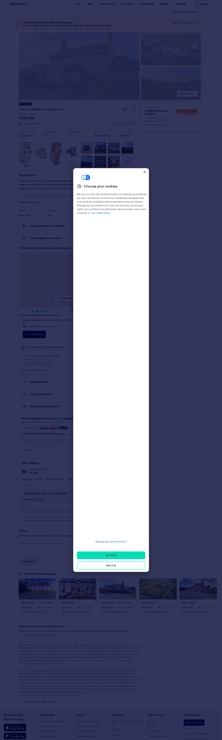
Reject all (111, 565)
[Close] (144, 171)
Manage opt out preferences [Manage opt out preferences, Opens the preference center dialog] (111, 541)
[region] (111, 370)
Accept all (111, 555)
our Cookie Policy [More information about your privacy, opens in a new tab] (100, 212)
